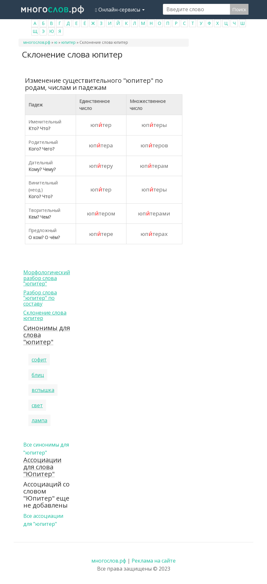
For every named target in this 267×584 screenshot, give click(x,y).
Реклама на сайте (154, 560)
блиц (38, 374)
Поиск (239, 9)
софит (39, 359)
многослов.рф (36, 42)
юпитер (68, 42)
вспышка (43, 389)
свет (37, 405)
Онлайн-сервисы (120, 9)
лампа (39, 420)
